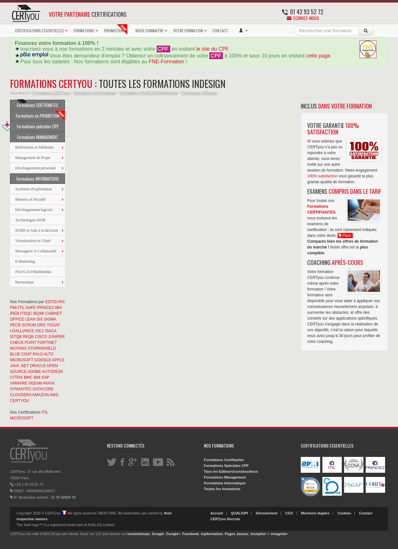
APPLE (58, 360)
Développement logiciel (33, 209)
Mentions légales (315, 513)
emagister (279, 534)
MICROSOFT (21, 360)
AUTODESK (52, 371)
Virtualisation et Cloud (32, 240)
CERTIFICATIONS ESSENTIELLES (39, 30)
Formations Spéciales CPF (226, 466)
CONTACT (220, 30)
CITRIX (16, 377)
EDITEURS (55, 302)
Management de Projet (32, 157)
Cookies (344, 513)
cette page (318, 55)
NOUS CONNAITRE (149, 30)
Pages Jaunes (236, 534)
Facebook (190, 534)
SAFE (31, 307)
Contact (365, 513)
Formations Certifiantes (224, 460)
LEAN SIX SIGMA (40, 319)
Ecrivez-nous (303, 18)
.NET (24, 366)
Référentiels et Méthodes (34, 147)
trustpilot (258, 534)
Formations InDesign (199, 93)
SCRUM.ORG (34, 325)
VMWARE (18, 383)
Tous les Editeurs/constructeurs (231, 471)
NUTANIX (18, 348)
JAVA (14, 366)
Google (158, 534)
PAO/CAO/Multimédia (33, 271)
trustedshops (138, 534)
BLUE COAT (21, 354)
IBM (37, 377)
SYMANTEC (21, 389)
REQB (28, 336)
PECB (15, 325)
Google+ (173, 534)
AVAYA (49, 383)
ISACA (50, 331)
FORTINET (47, 342)
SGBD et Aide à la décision (36, 230)
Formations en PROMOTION (40, 116)
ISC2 (39, 331)
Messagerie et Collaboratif (35, 251)
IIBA (58, 307)
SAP (45, 377)
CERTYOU (19, 400)
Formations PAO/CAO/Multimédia (148, 93)
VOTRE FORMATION (188, 30)
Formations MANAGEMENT (37, 137)
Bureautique (24, 282)
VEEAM (35, 383)
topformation (212, 534)
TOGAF (53, 325)
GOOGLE (42, 360)
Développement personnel (35, 168)
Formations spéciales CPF (34, 126)
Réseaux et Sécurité (30, 199)
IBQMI (38, 313)
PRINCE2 (45, 307)
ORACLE (38, 366)
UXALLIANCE (22, 331)
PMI (13, 307)
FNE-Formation (166, 61)
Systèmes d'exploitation (33, 189)
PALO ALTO (43, 354)
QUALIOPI (239, 513)
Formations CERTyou (50, 93)
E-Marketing (25, 261)
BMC (28, 377)
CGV (289, 513)
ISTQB (16, 336)
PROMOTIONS (115, 29)
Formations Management (225, 477)
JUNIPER (56, 336)
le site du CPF (212, 49)
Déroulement (267, 513)
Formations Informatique (94, 93)
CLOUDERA (20, 395)
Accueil (216, 513)
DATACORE (43, 389)
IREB (14, 313)
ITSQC (26, 313)
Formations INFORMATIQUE (37, 178)
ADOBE (34, 371)
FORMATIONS (84, 30)
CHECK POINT (23, 342)
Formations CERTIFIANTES (37, 104)
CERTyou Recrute (225, 519)
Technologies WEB (30, 220)
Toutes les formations (222, 489)
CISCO (41, 336)
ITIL (21, 307)
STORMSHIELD (42, 348)
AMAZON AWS (45, 395)
